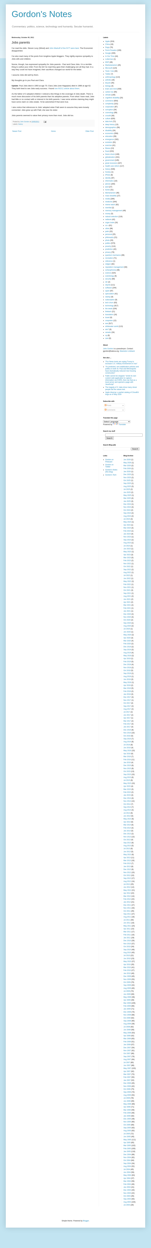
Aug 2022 (127, 572)
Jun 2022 (127, 578)
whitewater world (111, 326)
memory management (113, 211)
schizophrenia (110, 270)
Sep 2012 (127, 878)
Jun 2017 (127, 715)
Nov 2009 (127, 979)
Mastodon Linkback (127, 351)
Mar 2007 (127, 1074)
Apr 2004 (127, 1178)
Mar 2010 (127, 967)
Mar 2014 (127, 825)
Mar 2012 (127, 896)
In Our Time (109, 56)
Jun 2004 (127, 1172)
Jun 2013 (127, 852)
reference (109, 261)
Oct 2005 (127, 1125)
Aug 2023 (127, 543)
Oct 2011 (127, 911)
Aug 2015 (127, 777)
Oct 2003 (127, 1196)
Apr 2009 (127, 1000)
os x (106, 225)
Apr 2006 (127, 1107)
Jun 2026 (127, 460)
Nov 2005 (127, 1122)
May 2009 (127, 997)
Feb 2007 (127, 1077)
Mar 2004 (127, 1181)
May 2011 (127, 926)
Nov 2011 (127, 908)
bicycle (108, 83)
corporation (109, 107)
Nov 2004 (127, 1157)
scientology (109, 276)
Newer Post (16, 131)
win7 (107, 329)
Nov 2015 (127, 768)
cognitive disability (112, 98)
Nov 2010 (127, 944)
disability (108, 130)
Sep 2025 (127, 483)
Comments (110, 410)
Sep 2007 (127, 1056)
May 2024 (127, 522)
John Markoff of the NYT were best (64, 48)
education (109, 136)
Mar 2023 (127, 558)
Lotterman (109, 59)
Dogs (107, 47)
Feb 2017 (127, 724)
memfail (108, 208)
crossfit (108, 116)
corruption (109, 110)
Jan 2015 (127, 795)
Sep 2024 (127, 513)
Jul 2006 (127, 1098)
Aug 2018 (127, 676)
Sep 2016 (127, 739)
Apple (107, 41)
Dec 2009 (127, 976)
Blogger (86, 1221)
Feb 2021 (127, 608)
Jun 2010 (127, 958)
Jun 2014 (127, 816)
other (107, 228)
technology (109, 306)
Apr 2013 (127, 858)
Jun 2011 (127, 923)
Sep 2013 (127, 843)
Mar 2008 (127, 1039)
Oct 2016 (127, 736)
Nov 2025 (127, 477)
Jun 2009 (127, 994)
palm (107, 231)
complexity (109, 104)
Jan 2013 (127, 866)
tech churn (109, 303)
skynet (107, 285)
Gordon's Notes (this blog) (111, 471)
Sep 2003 (127, 1199)
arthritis (108, 80)
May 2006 (127, 1104)
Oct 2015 (127, 771)
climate (108, 95)
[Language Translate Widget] (116, 421)
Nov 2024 (127, 507)
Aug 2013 (127, 846)
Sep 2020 (127, 623)
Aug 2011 (127, 917)
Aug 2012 (127, 881)
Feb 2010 (127, 970)
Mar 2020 (127, 641)
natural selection (111, 217)
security (108, 279)
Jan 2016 (127, 762)
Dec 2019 (127, 647)
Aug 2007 (127, 1059)
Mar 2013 (127, 860)
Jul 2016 (127, 745)
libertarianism (110, 193)
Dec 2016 (127, 730)
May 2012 (127, 890)
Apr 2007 (127, 1071)
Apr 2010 (127, 964)
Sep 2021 (127, 593)
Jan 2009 (127, 1009)
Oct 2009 (127, 982)
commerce (109, 101)
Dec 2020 (127, 614)
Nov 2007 (127, 1051)
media (107, 199)
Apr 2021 (127, 602)
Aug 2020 (127, 626)
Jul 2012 (127, 884)
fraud (107, 151)
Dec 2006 (127, 1083)
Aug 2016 (127, 742)
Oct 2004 (127, 1160)
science (108, 273)
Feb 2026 (127, 468)
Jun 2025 (127, 492)
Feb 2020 (127, 644)
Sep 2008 (127, 1021)
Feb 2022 (127, 584)
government (109, 160)
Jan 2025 (127, 501)
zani (106, 338)
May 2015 (127, 783)
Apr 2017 (127, 718)
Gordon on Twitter (109, 466)
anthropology (110, 77)
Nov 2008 (127, 1015)
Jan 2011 (127, 938)
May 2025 (127, 495)
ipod (107, 187)
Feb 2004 (127, 1184)
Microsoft (108, 68)
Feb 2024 (127, 531)
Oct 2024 (127, 510)
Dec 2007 (127, 1048)
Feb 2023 (127, 560)
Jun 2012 (127, 887)
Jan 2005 (127, 1151)
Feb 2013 (127, 863)
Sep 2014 (127, 807)
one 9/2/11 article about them (66, 88)
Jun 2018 (127, 679)
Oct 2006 (127, 1089)
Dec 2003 (127, 1190)
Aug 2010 (127, 953)
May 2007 (127, 1068)
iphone (107, 184)
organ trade (109, 222)
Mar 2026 (127, 466)
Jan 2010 (127, 973)
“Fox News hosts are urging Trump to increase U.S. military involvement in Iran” (121, 363)
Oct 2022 (127, 566)
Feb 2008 (127, 1042)
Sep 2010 (127, 950)
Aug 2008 (127, 1024)
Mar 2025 (127, 498)
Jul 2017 (127, 712)
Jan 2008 (127, 1045)
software (108, 288)
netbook (108, 219)
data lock (108, 121)
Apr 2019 (127, 658)
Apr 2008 (127, 1036)
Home (53, 131)
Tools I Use (109, 71)
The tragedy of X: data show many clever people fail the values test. (121, 388)
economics (109, 133)
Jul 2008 (127, 1027)
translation (109, 315)
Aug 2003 (127, 1202)
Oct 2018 (127, 670)
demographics (110, 127)
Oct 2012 (127, 875)
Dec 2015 (127, 765)
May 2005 (127, 1140)
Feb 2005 (127, 1149)
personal (108, 234)
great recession (111, 163)
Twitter (107, 74)
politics (108, 243)
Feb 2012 (127, 899)
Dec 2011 (127, 905)
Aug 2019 (127, 653)
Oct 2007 (127, 1053)
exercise (108, 145)
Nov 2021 (127, 587)
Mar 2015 (127, 789)
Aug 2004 (127, 1166)
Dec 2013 (127, 834)
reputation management (114, 267)
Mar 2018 (127, 688)
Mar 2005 (127, 1145)
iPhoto (107, 175)
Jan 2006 (127, 1116)
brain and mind (111, 89)
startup (108, 297)
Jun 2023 (127, 549)
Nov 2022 (127, 564)
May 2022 (127, 581)
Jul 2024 (127, 519)
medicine (108, 202)
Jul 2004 (127, 1169)
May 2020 (127, 635)
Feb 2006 (127, 1113)
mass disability (111, 196)
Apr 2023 (127, 555)
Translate (119, 424)
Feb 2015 (127, 792)
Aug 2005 (127, 1131)
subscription (110, 300)
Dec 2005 (127, 1119)
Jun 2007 (127, 1065)
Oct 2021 (127, 590)
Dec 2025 (127, 474)
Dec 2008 (127, 1012)
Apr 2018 (127, 685)
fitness (107, 148)
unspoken (109, 320)
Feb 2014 (127, 828)
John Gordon (108, 349)
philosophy (109, 237)
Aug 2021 (127, 596)
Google (108, 53)
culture (107, 119)
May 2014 (127, 819)
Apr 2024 (127, 525)
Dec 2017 (127, 697)
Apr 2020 (127, 638)
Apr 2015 (127, 786)
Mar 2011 (127, 932)
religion (108, 264)
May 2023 (127, 552)
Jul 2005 (127, 1134)
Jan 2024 (127, 534)
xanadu (108, 332)
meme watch (110, 205)
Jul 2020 (127, 629)
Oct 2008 (127, 1018)
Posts (108, 405)
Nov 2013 (127, 837)
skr (106, 282)
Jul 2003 (127, 1205)
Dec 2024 (127, 504)
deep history (110, 124)
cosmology (109, 113)
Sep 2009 (127, 985)
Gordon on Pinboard (109, 461)
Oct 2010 (127, 947)
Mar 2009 (127, 1003)
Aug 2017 (127, 709)
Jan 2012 (127, 902)
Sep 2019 (127, 650)
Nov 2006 (127, 1086)
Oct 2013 (127, 840)
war (106, 323)
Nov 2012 (127, 872)
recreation (109, 258)
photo (107, 240)
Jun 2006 (127, 1101)
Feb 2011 (127, 935)
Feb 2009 (127, 1006)
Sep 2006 (127, 1092)
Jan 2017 (127, 727)
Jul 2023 (127, 546)
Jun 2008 (127, 1030)
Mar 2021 (127, 605)
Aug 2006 (127, 1095)
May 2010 (127, 961)
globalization (110, 157)
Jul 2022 (127, 575)
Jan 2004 (127, 1187)
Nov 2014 (127, 801)
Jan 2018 (127, 694)
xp (106, 335)
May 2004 (127, 1175)
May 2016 (127, 751)
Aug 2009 (127, 988)
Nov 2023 (127, 537)
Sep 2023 (127, 540)
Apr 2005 (127, 1143)
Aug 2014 (127, 810)
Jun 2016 (127, 748)
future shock (110, 154)
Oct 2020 (127, 620)
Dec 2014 (127, 798)
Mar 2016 (127, 756)
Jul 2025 (127, 489)
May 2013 (127, 855)
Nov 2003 (127, 1193)
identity (108, 178)
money (107, 214)
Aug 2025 (127, 486)
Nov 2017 (127, 700)
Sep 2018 (127, 673)
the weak (108, 309)
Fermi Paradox (111, 50)
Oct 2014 (127, 804)
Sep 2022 (127, 570)
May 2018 (127, 682)
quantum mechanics (113, 255)
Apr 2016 (127, 754)
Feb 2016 (127, 760)
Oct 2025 (127, 480)
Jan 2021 (127, 611)
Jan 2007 (127, 1080)
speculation (109, 294)
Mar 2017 (127, 721)
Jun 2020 (127, 632)
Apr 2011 (127, 929)
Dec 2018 (127, 664)
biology (108, 86)
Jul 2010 (127, 955)
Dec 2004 (127, 1154)
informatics (109, 181)
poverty (108, 246)
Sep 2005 (127, 1128)
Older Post (89, 131)
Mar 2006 (127, 1110)
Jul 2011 (127, 920)
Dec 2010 (127, 941)
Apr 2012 (127, 893)
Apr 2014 (127, 822)
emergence (109, 139)
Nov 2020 (127, 617)
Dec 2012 (127, 869)
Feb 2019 (127, 662)
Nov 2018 (127, 668)
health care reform (112, 166)
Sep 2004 (127, 1163)
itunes (107, 190)
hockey (108, 172)
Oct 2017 (127, 703)
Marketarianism (111, 65)
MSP (107, 62)
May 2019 (127, 656)
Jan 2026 (127, 472)
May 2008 (127, 1033)
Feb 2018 (127, 691)
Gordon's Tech (110, 475)
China (107, 44)
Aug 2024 (127, 516)
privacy (108, 252)
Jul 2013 (127, 849)
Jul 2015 (127, 780)
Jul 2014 (127, 813)
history (20, 124)
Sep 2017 (127, 706)
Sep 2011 (127, 914)
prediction (109, 249)
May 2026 (127, 463)
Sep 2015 (127, 774)
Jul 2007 (127, 1062)
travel (107, 317)
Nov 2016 (127, 733)
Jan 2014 (127, 831)
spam (107, 291)
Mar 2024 (127, 528)
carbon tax (109, 92)
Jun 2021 (127, 599)
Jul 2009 (127, 991)
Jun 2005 (127, 1137)
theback (108, 311)
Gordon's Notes (42, 14)
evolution (108, 142)
